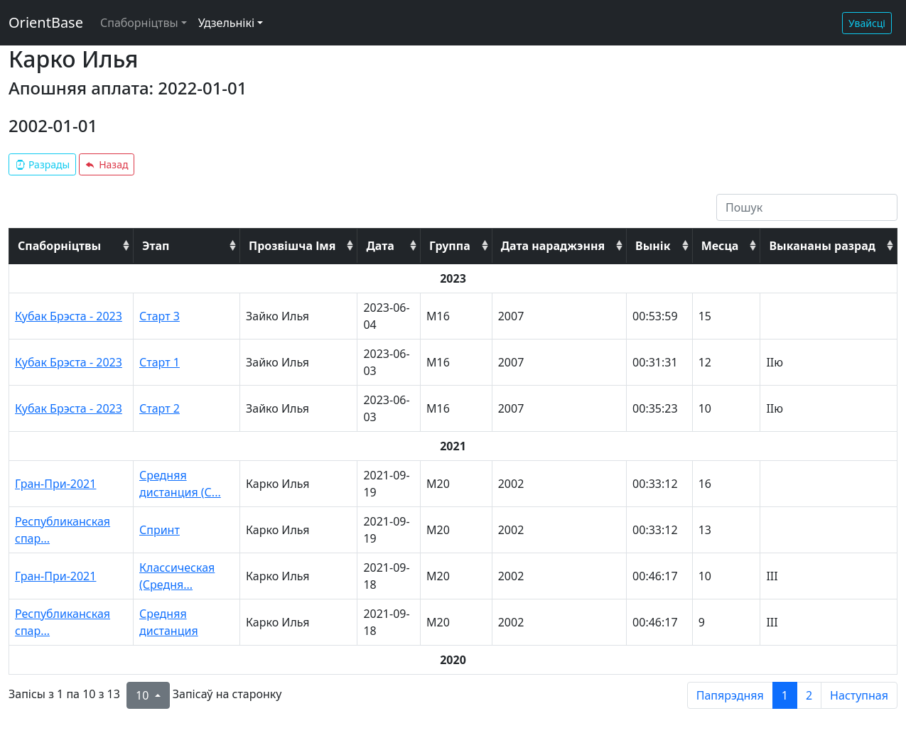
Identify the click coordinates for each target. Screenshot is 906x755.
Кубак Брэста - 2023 (68, 316)
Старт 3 (159, 316)
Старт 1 (159, 362)
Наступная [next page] (859, 695)
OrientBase (46, 22)
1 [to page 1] (785, 695)
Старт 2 (159, 408)
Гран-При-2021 (55, 483)
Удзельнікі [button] (226, 23)
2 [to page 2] (809, 695)
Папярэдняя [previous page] (730, 695)
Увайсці (866, 23)
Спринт (159, 530)
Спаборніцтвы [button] (139, 23)
